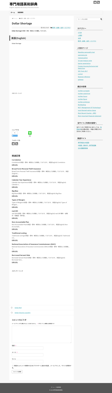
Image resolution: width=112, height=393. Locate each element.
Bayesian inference (84, 77)
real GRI (15, 211)
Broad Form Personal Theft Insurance (26, 169)
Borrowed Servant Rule (21, 255)
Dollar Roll (16, 307)
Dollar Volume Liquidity (20, 312)
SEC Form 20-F (83, 71)
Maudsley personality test (86, 52)
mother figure (82, 99)
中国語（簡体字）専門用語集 (87, 145)
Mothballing (82, 105)
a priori (80, 74)
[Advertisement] (41, 70)
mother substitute (84, 93)
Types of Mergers (18, 200)
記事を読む (15, 165)
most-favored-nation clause (87, 110)
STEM (80, 33)
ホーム (13, 12)
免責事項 (20, 12)
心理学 (80, 35)
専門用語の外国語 (83, 142)
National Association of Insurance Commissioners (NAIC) (34, 244)
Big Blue (15, 191)
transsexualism (83, 58)
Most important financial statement (89, 116)
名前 (14, 345)
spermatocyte (82, 55)
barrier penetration (84, 63)
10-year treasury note (85, 61)
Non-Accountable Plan (20, 222)
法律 (79, 38)
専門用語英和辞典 (23, 3)
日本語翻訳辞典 (83, 148)
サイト (14, 359)
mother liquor (82, 96)
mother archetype (84, 102)
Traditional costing (19, 233)
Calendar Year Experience (21, 180)
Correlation (16, 160)
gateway (80, 79)
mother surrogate (84, 91)
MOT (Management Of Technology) (89, 107)
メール (15, 352)
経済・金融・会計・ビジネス (61, 28)
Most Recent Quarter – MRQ (87, 113)
